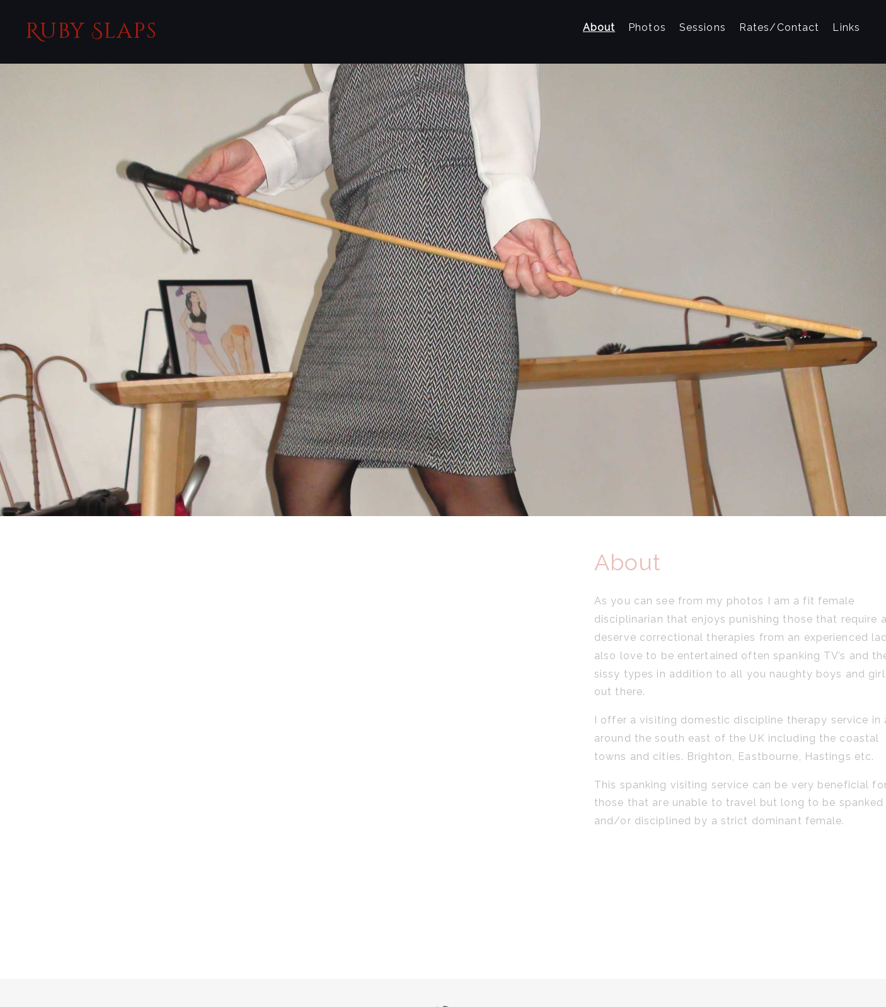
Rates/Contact (779, 27)
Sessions (702, 27)
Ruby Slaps (91, 31)
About (599, 27)
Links (846, 27)
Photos (647, 27)
